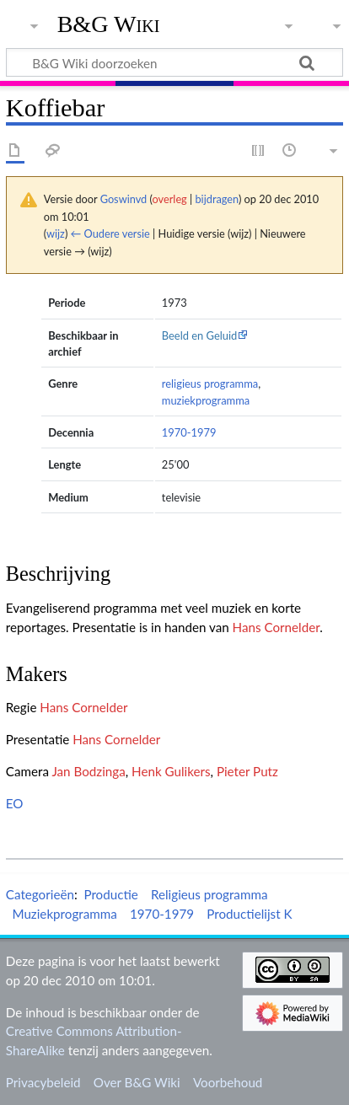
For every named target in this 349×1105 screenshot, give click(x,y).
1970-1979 (189, 432)
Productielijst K (249, 913)
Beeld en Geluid (200, 335)
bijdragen (216, 199)
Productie (110, 894)
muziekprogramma (206, 400)
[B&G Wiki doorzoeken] (174, 62)
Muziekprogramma (64, 913)
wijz (55, 233)
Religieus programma (209, 894)
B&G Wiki (108, 24)
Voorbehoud (227, 1082)
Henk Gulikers (171, 771)
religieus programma (210, 383)
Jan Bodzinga (88, 771)
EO (15, 803)
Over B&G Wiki (137, 1082)
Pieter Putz (247, 771)
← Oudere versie (110, 233)
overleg (170, 199)
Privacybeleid (43, 1082)
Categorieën (40, 894)
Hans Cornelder (276, 627)
